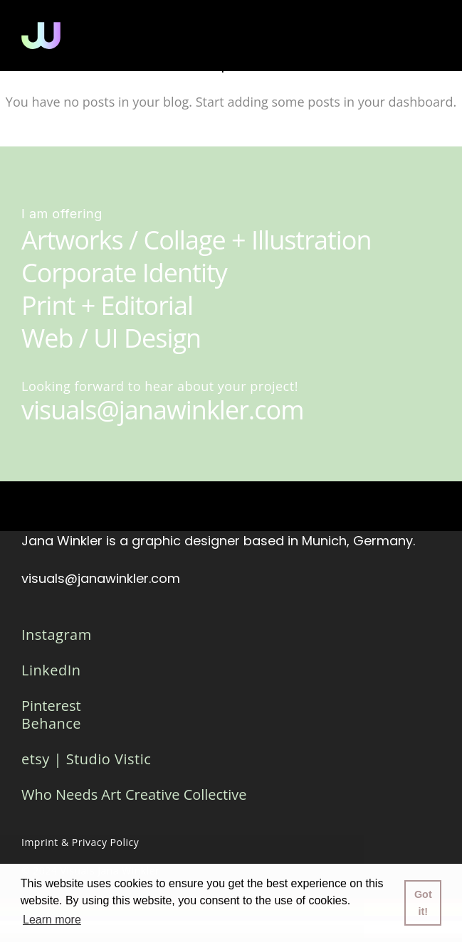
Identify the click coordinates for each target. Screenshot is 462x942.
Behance (51, 723)
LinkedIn (51, 670)
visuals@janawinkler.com (100, 578)
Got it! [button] (423, 903)
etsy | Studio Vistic (86, 759)
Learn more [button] (52, 920)
